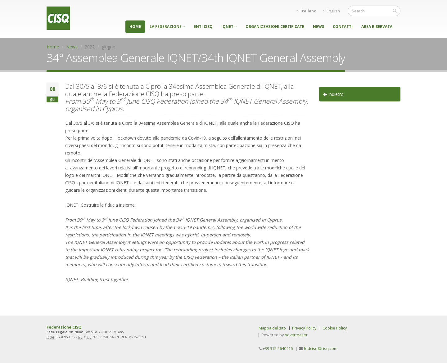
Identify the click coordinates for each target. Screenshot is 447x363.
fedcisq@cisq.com (320, 348)
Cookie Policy (335, 328)
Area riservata (376, 26)
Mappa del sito (272, 328)
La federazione (167, 26)
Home (135, 26)
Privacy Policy (304, 328)
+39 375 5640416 (278, 348)
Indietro (333, 94)
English (331, 11)
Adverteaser (296, 335)
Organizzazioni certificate (275, 26)
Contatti (343, 26)
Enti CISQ (203, 26)
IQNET (229, 26)
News (318, 26)
